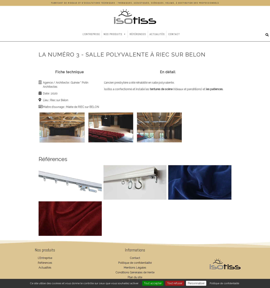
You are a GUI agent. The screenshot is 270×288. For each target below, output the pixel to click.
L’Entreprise (45, 258)
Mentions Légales (135, 267)
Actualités (157, 34)
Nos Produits (115, 34)
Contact (174, 34)
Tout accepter (153, 283)
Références (138, 34)
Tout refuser (174, 283)
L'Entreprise (91, 34)
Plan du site (135, 277)
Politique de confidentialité (135, 262)
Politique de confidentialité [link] (224, 283)
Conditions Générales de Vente (135, 272)
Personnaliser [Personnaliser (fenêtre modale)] (196, 283)
